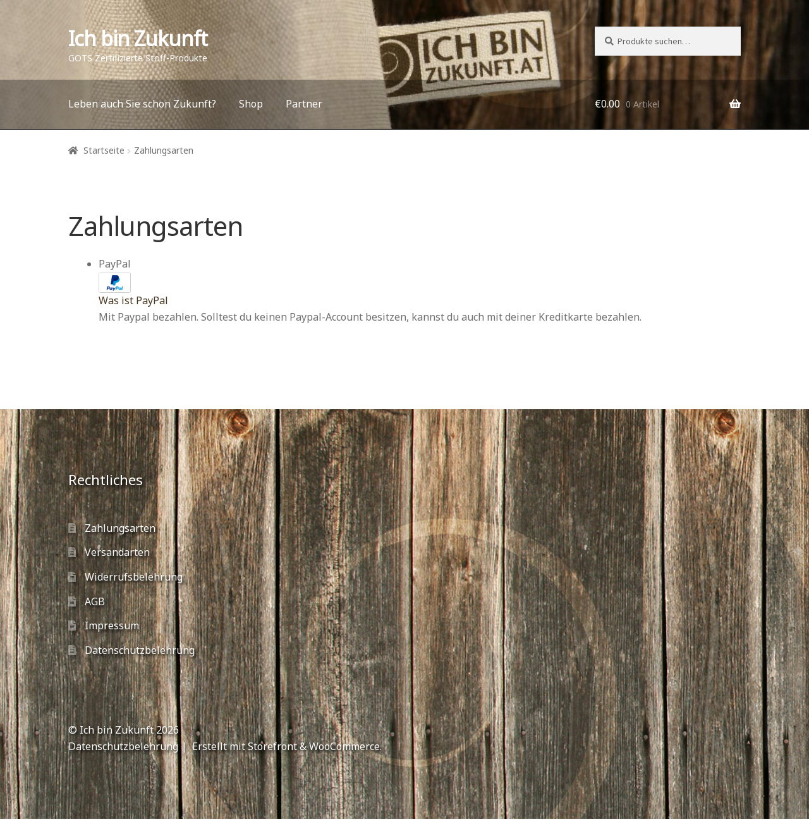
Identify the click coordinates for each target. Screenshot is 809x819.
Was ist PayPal (133, 300)
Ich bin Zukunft (137, 38)
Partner (304, 104)
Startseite (104, 150)
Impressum (112, 625)
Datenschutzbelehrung (140, 650)
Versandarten (117, 552)
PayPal (133, 282)
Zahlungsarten (120, 528)
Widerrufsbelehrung (134, 577)
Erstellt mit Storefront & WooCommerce (286, 746)
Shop (251, 104)
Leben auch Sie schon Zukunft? (142, 104)
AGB (95, 601)
